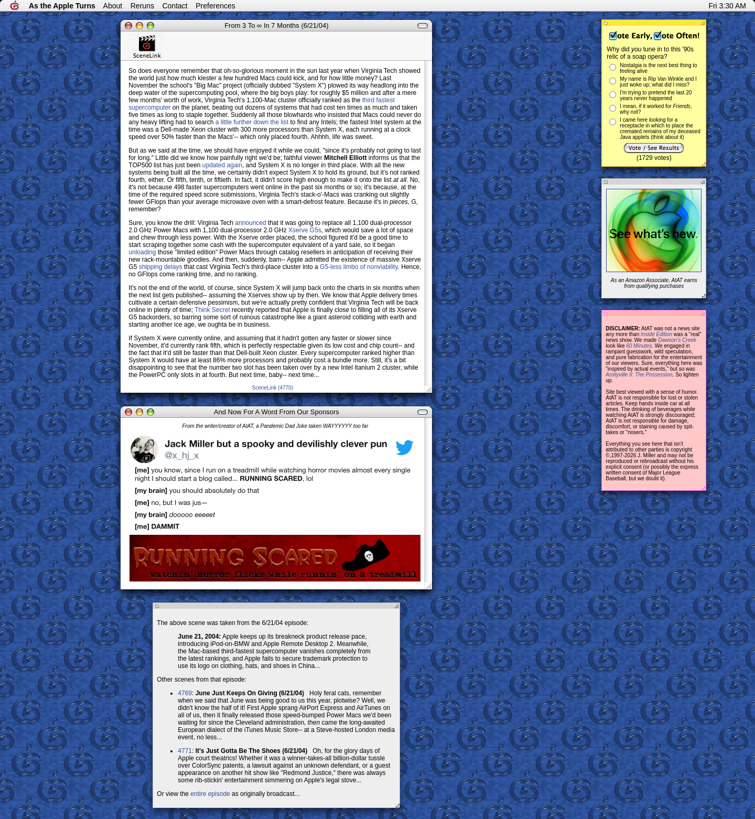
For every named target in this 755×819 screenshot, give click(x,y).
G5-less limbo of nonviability (359, 267)
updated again (222, 165)
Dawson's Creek (677, 340)
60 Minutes (639, 346)
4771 (185, 751)
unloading (142, 252)
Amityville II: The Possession (639, 375)
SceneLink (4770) (272, 388)
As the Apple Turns (62, 6)
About (113, 6)
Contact (174, 6)
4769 (185, 693)
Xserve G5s (304, 230)
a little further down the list (251, 122)
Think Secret (212, 310)
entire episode (210, 794)
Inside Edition (656, 334)
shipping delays (160, 267)
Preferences (215, 6)
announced (250, 223)
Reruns (142, 6)
